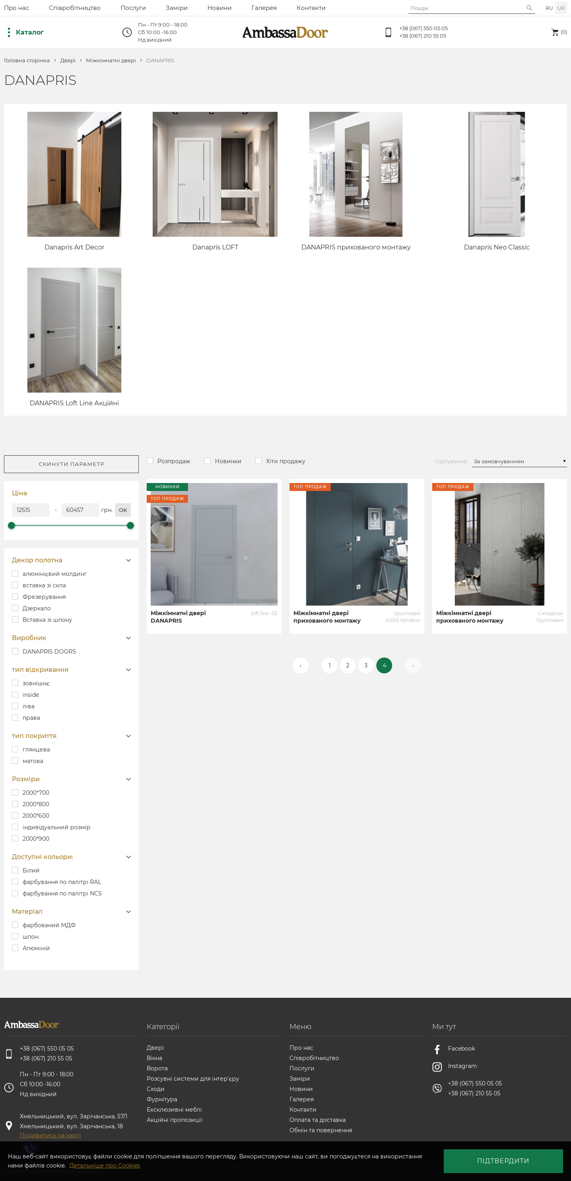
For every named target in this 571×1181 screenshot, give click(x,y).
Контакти (311, 8)
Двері (68, 60)
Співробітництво (75, 8)
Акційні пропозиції (174, 1119)
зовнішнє (36, 683)
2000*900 (36, 838)
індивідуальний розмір (56, 827)
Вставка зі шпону (47, 619)
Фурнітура (162, 1099)
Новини (219, 8)
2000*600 (36, 815)
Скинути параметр (71, 464)
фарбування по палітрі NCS (62, 893)
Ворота (157, 1068)
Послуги (133, 8)
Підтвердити (503, 1161)
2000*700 (36, 792)
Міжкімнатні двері (111, 60)
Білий (31, 870)
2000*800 (36, 804)
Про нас (16, 8)
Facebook (461, 1048)
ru (549, 8)
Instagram (462, 1066)
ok (123, 510)
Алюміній (36, 948)
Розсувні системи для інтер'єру (193, 1078)
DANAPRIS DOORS (49, 651)
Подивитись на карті (50, 1135)
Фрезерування (44, 596)
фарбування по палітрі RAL (62, 882)
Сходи (156, 1089)
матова (33, 761)
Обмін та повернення (320, 1130)
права (31, 717)
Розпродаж (173, 461)
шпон (30, 936)
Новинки (228, 461)
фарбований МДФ (49, 925)
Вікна (154, 1058)
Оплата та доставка (317, 1119)
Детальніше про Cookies (104, 1165)
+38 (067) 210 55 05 (422, 36)
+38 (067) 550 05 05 (423, 28)
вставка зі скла (44, 585)
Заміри (177, 8)
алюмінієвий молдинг (55, 573)
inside (31, 694)
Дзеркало (37, 608)
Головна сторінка (27, 60)
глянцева (36, 749)
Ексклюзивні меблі (174, 1109)
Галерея (264, 8)
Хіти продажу (285, 461)
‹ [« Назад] (300, 665)
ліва (28, 706)
